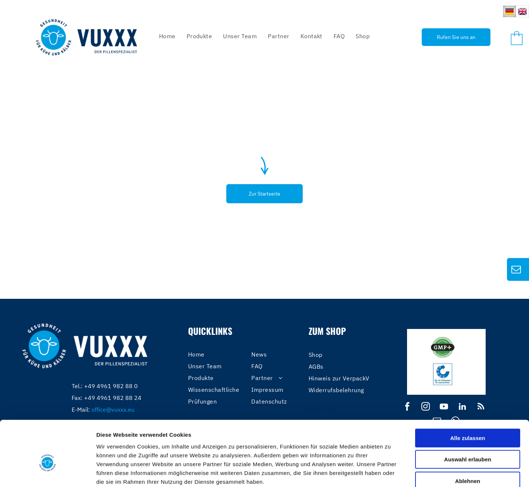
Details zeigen (390, 472)
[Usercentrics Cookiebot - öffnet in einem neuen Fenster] (47, 472)
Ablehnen (467, 440)
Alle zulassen (467, 397)
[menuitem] (167, 36)
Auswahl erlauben (467, 419)
